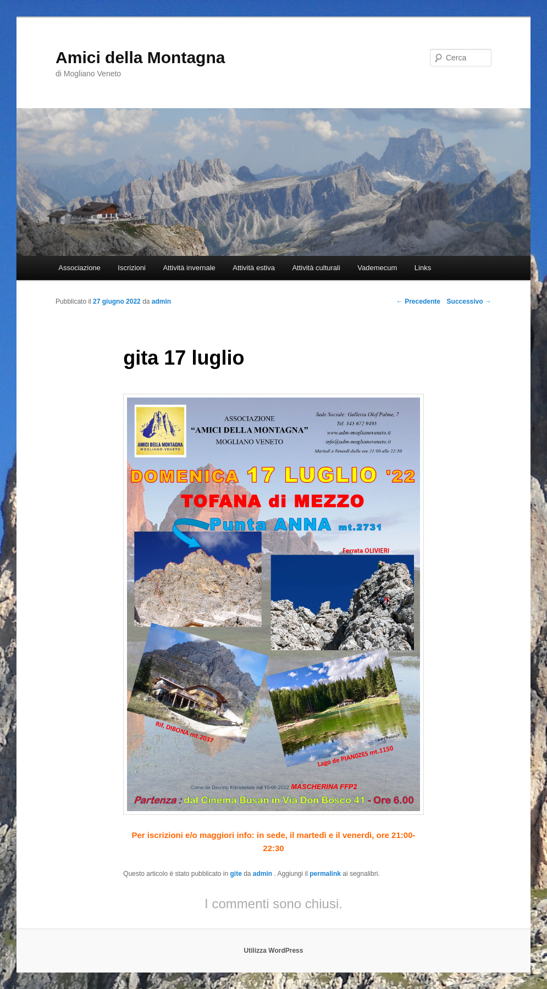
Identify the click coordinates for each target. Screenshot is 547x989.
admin (263, 874)
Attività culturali (316, 268)
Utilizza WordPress (273, 950)
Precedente (418, 301)
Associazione (79, 268)
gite (235, 874)
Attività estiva (254, 268)
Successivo (469, 301)
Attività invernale (189, 268)
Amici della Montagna (140, 57)
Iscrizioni (132, 268)
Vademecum (377, 268)
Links (423, 268)
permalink (325, 874)
